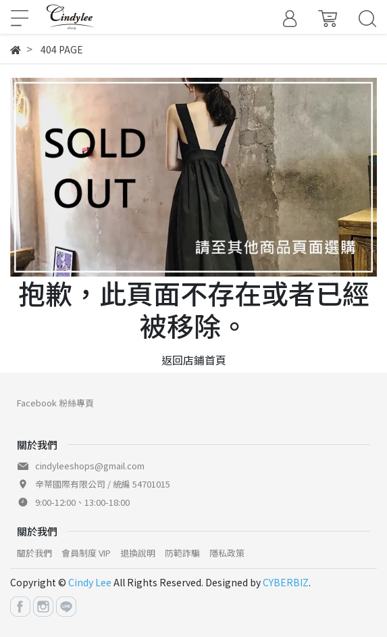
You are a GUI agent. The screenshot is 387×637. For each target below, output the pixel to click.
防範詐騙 (182, 552)
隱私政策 (226, 552)
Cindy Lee (89, 582)
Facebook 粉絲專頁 (55, 402)
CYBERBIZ (286, 582)
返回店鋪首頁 (193, 360)
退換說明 (137, 552)
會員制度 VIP (86, 552)
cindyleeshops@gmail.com (90, 465)
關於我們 (34, 552)
